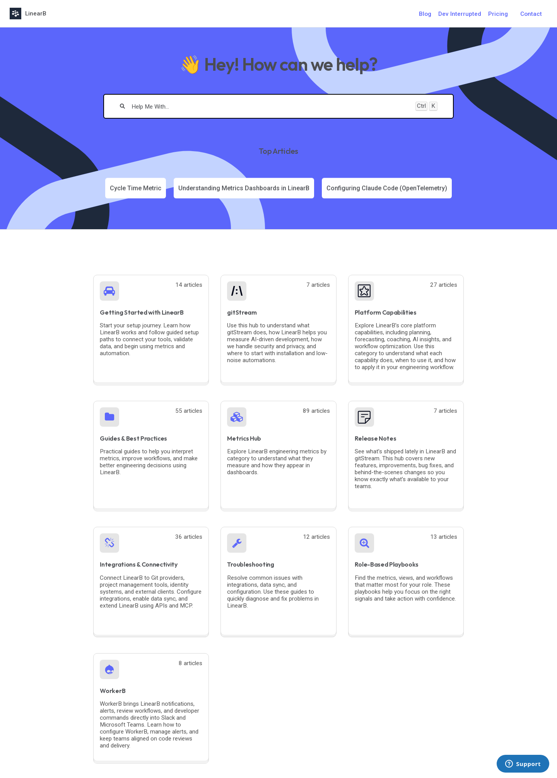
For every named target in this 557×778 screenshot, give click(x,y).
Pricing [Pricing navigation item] (498, 13)
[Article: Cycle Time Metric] (135, 188)
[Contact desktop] (531, 13)
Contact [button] (531, 13)
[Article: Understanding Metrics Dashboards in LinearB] (244, 188)
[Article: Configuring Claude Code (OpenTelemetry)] (387, 188)
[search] (270, 106)
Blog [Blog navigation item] (425, 13)
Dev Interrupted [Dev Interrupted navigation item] (459, 13)
